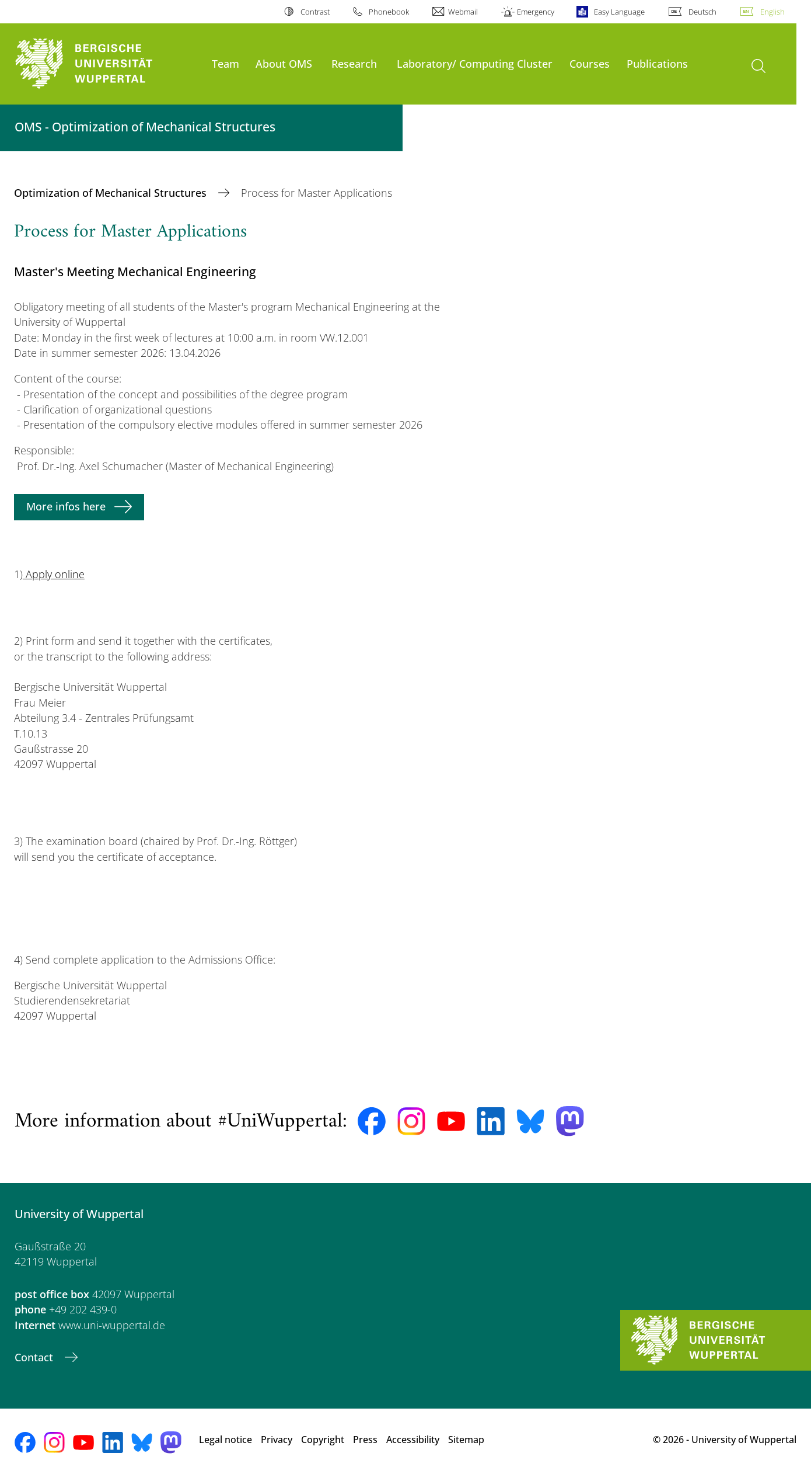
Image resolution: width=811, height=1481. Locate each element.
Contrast (315, 11)
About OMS (284, 63)
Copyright (322, 1439)
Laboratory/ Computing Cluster (475, 63)
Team (225, 63)
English (772, 11)
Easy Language (619, 11)
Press (365, 1439)
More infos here (66, 506)
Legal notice (225, 1439)
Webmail (463, 11)
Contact (35, 1357)
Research (354, 63)
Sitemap (466, 1439)
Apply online (54, 574)
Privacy (276, 1439)
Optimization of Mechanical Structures (111, 193)
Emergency (535, 11)
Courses (589, 63)
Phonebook (389, 11)
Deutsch (702, 11)
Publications (657, 63)
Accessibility (412, 1439)
